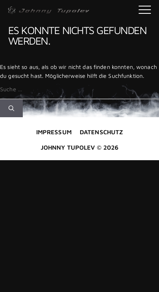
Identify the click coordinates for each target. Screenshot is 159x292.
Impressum (54, 132)
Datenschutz (101, 132)
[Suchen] (11, 108)
